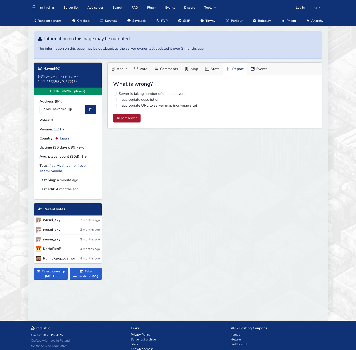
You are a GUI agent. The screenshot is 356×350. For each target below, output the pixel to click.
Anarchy (314, 21)
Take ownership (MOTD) (51, 273)
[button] (317, 7)
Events (170, 7)
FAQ (135, 7)
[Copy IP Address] (90, 109)
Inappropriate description (139, 99)
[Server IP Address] (63, 109)
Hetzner (236, 339)
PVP (162, 21)
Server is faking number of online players (152, 93)
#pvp (81, 165)
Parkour (234, 21)
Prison (289, 21)
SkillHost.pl (239, 344)
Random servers (47, 21)
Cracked (80, 21)
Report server (127, 118)
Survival (108, 21)
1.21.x (59, 129)
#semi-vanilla (51, 171)
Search (117, 7)
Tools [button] (208, 7)
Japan (61, 138)
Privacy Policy (140, 335)
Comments (166, 68)
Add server (95, 7)
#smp (71, 165)
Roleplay (262, 21)
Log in (300, 7)
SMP (184, 21)
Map (191, 68)
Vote (140, 68)
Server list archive (143, 339)
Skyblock (136, 21)
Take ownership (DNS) (85, 273)
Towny (207, 21)
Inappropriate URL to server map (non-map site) (158, 105)
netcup (235, 335)
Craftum (36, 335)
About (119, 68)
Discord (189, 7)
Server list (71, 7)
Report (235, 68)
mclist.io (43, 8)
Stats (212, 68)
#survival (56, 165)
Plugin (151, 7)
